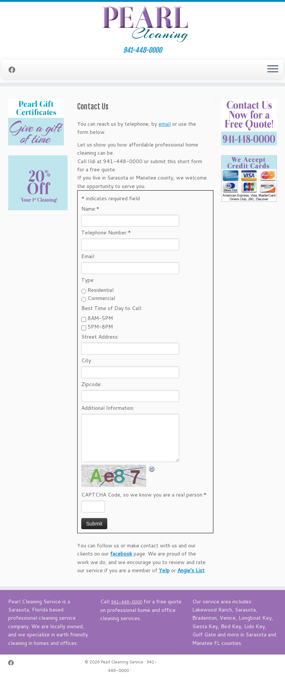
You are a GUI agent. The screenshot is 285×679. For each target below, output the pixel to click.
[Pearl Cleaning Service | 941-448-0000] (142, 24)
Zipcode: (91, 384)
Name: (90, 208)
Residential (101, 290)
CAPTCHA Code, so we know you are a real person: (144, 494)
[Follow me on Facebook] (14, 70)
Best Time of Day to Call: (111, 308)
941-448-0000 (142, 50)
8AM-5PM (100, 318)
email (164, 124)
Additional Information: (107, 408)
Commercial (101, 298)
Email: (88, 256)
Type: (88, 280)
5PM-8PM (100, 326)
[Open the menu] (272, 69)
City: (86, 360)
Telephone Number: (106, 232)
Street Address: (100, 336)
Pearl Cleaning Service (122, 662)
